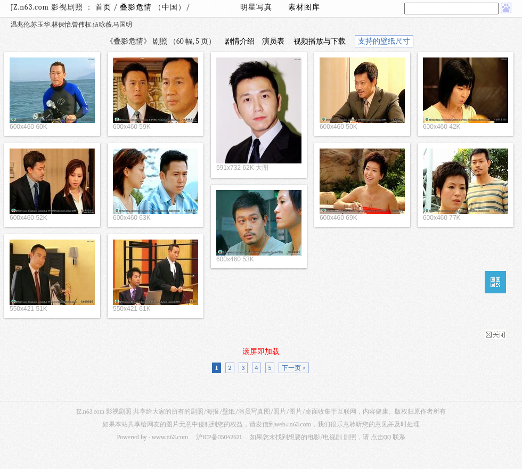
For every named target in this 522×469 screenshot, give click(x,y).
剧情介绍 (240, 41)
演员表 (273, 41)
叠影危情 (137, 7)
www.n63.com (170, 437)
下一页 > (294, 368)
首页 (103, 7)
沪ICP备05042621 (219, 437)
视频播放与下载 (319, 41)
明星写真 (256, 7)
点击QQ (381, 437)
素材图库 (304, 7)
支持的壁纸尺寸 (384, 41)
